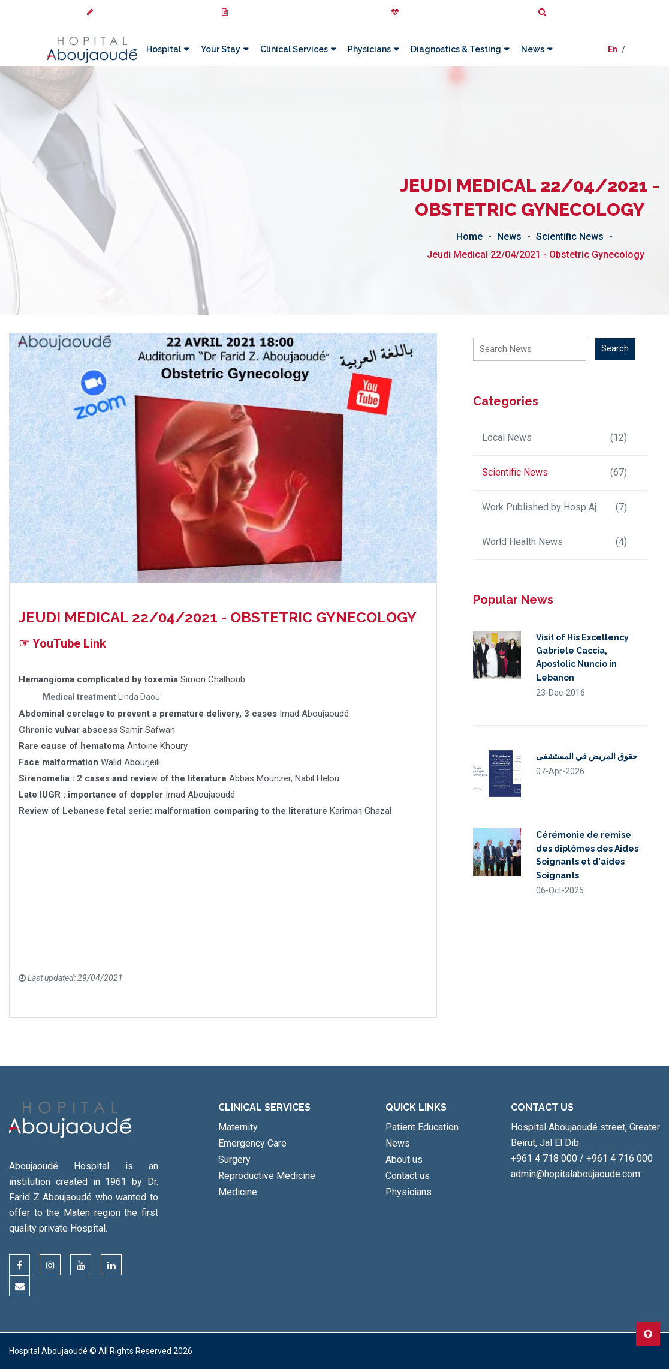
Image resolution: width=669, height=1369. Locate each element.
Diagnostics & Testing (455, 49)
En (612, 50)
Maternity (238, 1127)
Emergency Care (252, 1143)
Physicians (368, 49)
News (532, 49)
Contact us (407, 1175)
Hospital (163, 49)
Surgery (234, 1159)
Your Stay (220, 49)
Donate (409, 12)
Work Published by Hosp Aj (554, 507)
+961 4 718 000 (544, 1158)
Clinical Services (293, 49)
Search (556, 12)
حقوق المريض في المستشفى (587, 756)
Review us (109, 12)
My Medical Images (260, 12)
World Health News (554, 542)
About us (404, 1159)
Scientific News (570, 236)
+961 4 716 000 (619, 1158)
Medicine (237, 1192)
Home (469, 236)
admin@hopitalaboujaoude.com (575, 1174)
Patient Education (422, 1127)
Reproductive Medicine (266, 1175)
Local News (554, 437)
